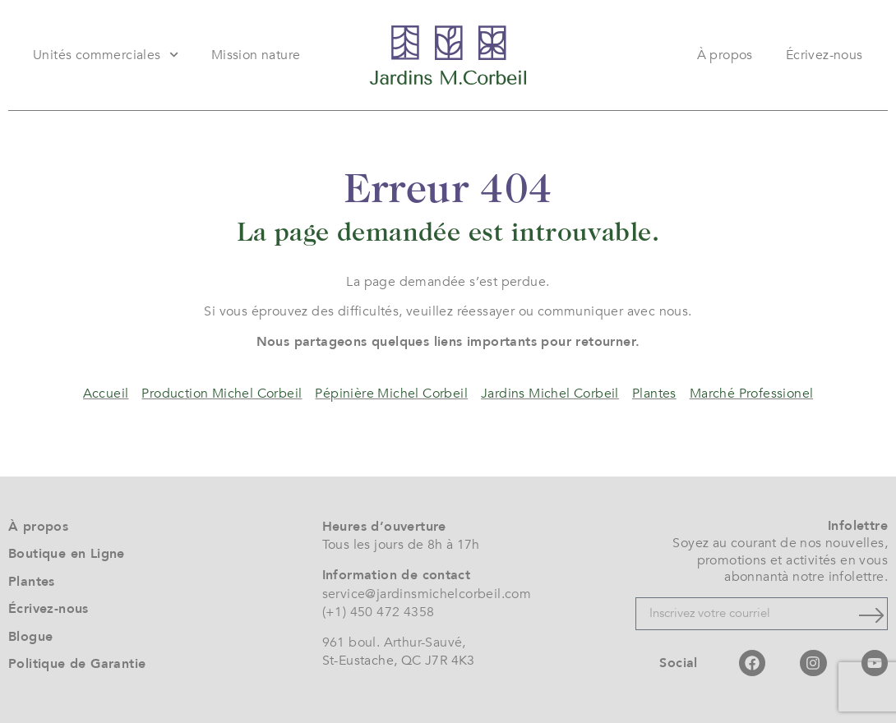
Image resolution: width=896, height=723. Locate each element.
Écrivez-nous (824, 55)
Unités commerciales (105, 54)
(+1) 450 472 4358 (378, 612)
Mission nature (256, 55)
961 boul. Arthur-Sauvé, (394, 642)
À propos (725, 55)
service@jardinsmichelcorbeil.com (427, 594)
